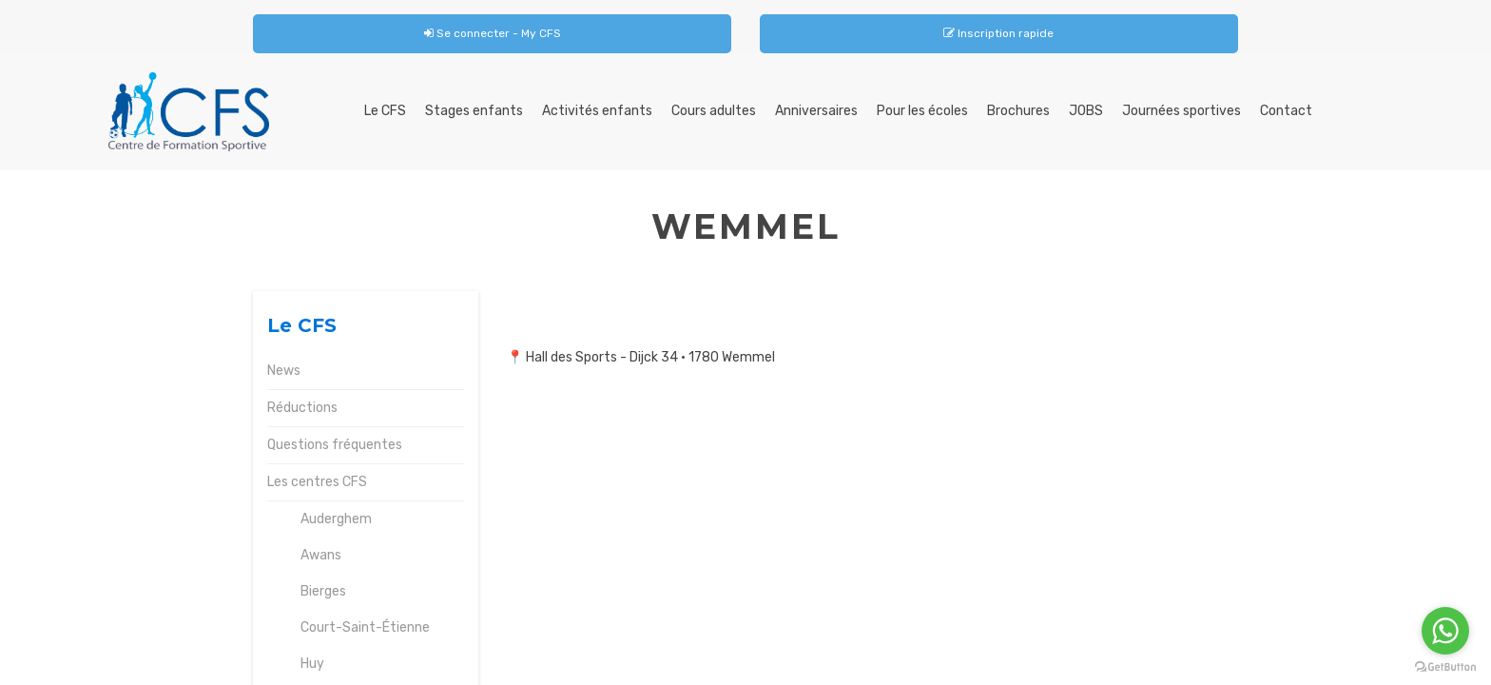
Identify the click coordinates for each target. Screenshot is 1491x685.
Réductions (302, 408)
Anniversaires (816, 111)
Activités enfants (597, 111)
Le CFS (385, 111)
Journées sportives (1181, 111)
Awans (320, 555)
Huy (312, 664)
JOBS (1086, 111)
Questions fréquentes (334, 445)
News (283, 370)
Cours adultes (713, 111)
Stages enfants (474, 111)
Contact (1286, 111)
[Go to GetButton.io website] (1445, 666)
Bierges (323, 591)
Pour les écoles (922, 111)
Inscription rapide (998, 33)
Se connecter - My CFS (492, 33)
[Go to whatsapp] (1445, 631)
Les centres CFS (317, 482)
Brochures (1018, 111)
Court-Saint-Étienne (365, 627)
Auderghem (336, 519)
